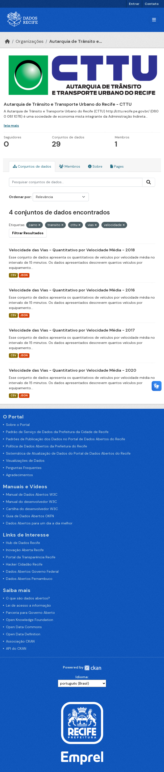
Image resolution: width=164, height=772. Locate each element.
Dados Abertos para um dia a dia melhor (39, 523)
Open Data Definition (23, 634)
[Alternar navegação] (154, 20)
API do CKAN (16, 648)
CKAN (92, 667)
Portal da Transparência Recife (30, 557)
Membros (69, 166)
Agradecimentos (19, 475)
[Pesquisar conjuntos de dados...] (75, 182)
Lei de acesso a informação (28, 605)
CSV (13, 275)
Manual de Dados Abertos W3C (31, 494)
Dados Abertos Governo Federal (32, 571)
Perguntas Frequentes (24, 467)
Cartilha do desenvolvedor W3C (32, 509)
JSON (24, 275)
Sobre (95, 166)
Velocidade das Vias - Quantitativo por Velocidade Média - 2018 (72, 250)
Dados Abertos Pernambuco (29, 578)
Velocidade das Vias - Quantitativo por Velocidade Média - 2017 (72, 330)
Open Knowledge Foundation (29, 620)
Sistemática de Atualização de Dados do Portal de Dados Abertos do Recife (68, 453)
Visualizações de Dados (25, 460)
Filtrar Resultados (28, 233)
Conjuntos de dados (32, 166)
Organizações (30, 41)
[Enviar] (148, 182)
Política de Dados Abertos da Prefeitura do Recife (46, 446)
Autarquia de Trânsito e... (75, 41)
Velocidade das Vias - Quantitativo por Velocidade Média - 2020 (72, 370)
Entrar (134, 4)
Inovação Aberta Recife (25, 550)
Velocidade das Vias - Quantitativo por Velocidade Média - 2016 (72, 290)
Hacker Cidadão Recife (24, 564)
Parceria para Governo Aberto (30, 612)
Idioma (81, 677)
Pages (117, 166)
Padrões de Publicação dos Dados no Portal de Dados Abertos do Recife (65, 439)
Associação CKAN (20, 641)
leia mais (11, 125)
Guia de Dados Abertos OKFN (30, 516)
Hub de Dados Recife (23, 542)
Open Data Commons (24, 627)
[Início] (7, 41)
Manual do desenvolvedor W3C (31, 501)
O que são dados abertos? (28, 598)
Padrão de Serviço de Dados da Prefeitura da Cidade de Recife (57, 432)
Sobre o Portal (18, 424)
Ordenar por (20, 197)
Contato (152, 4)
